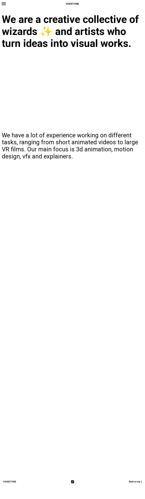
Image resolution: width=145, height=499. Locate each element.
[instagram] (72, 482)
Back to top (135, 482)
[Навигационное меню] (4, 3)
